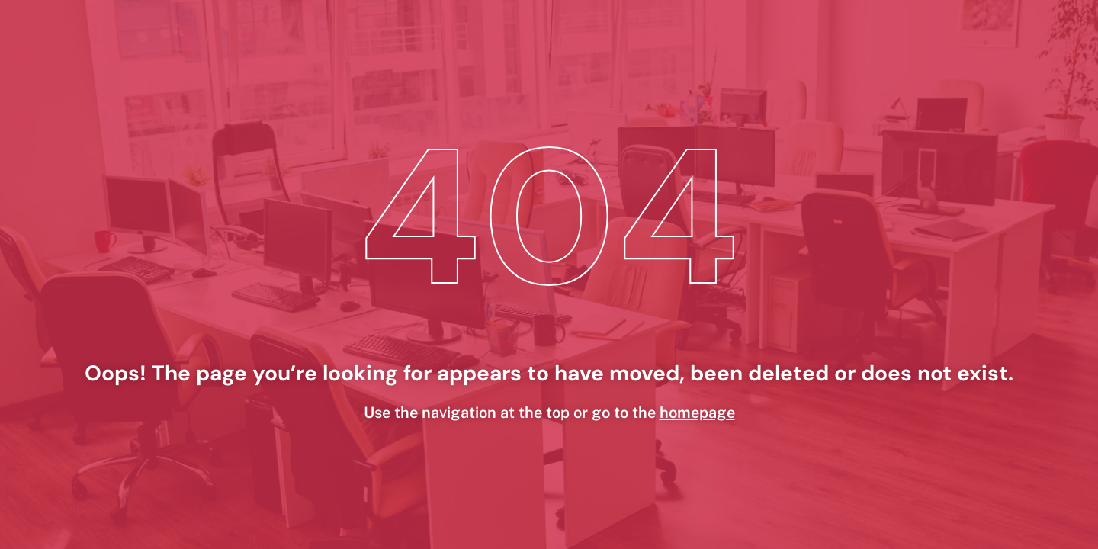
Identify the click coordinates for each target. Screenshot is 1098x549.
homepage (697, 412)
